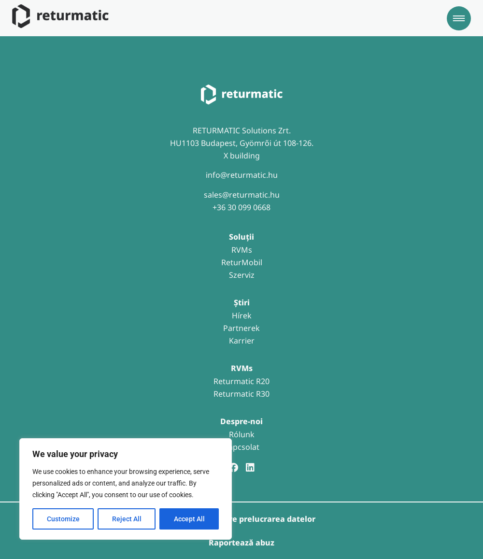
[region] (125, 489)
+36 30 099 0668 (241, 207)
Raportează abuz (241, 542)
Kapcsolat (241, 447)
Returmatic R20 (241, 381)
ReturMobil (241, 262)
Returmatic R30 (241, 393)
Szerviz (242, 275)
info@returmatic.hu (242, 175)
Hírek (242, 315)
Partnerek (241, 328)
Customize (63, 519)
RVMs (241, 249)
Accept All (189, 519)
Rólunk (242, 434)
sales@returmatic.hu (242, 194)
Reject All (127, 519)
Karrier (242, 340)
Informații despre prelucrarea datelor (241, 519)
